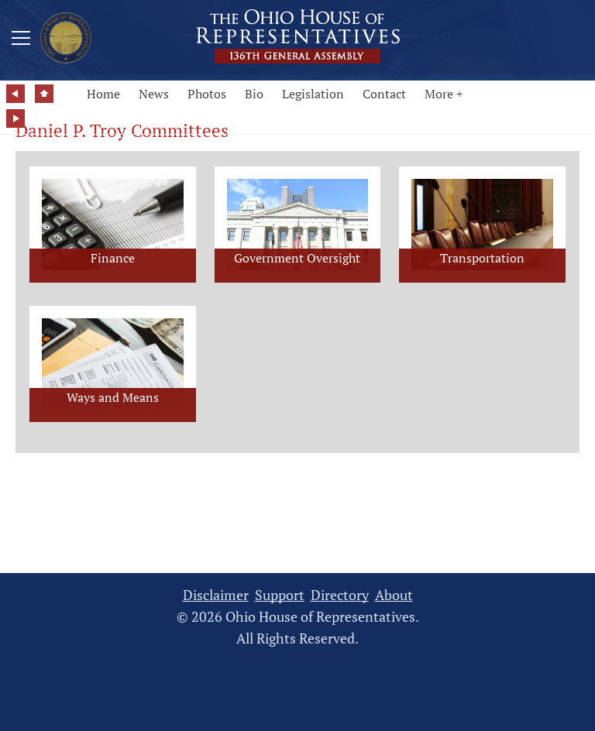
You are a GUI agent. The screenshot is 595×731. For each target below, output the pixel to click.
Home (103, 93)
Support (279, 595)
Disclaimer (216, 595)
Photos (206, 93)
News (154, 93)
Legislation (313, 93)
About (394, 595)
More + (444, 93)
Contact (384, 93)
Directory (340, 595)
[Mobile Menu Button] (21, 40)
